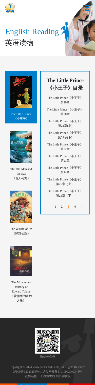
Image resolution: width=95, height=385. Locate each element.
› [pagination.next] (81, 206)
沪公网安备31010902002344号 (62, 371)
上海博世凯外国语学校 (55, 376)
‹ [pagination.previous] (48, 206)
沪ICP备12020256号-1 (27, 371)
